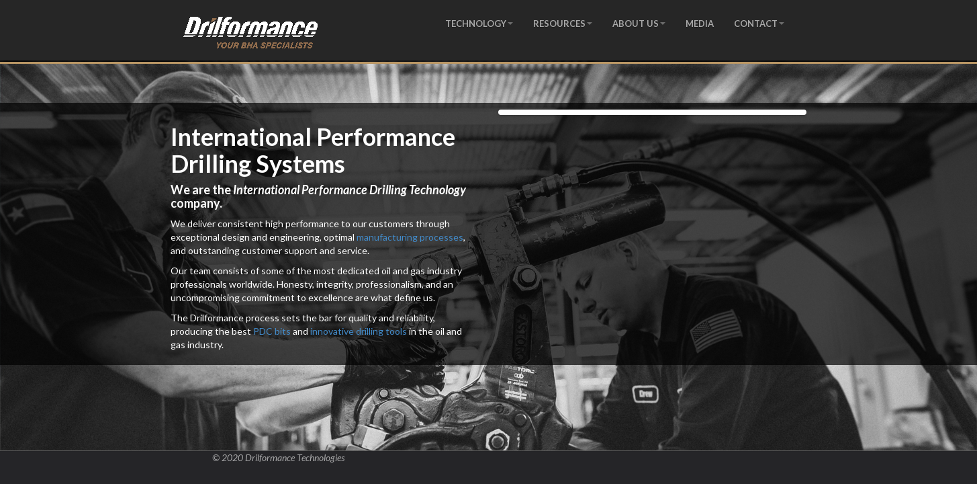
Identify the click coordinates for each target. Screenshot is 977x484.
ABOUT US (638, 23)
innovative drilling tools (358, 331)
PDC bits (272, 331)
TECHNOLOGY (479, 23)
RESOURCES (562, 23)
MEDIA (700, 23)
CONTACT (759, 23)
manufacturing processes (410, 237)
